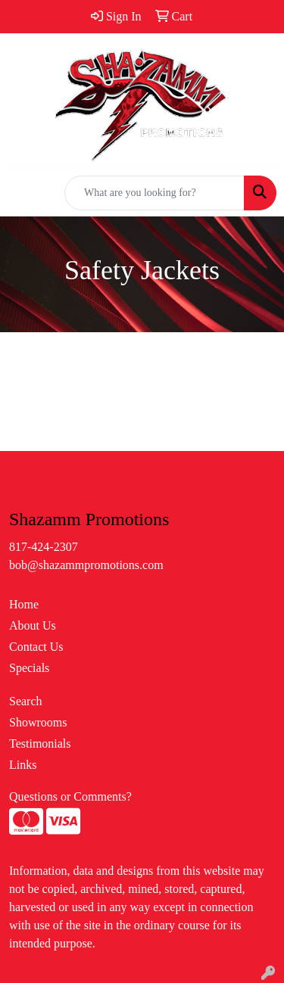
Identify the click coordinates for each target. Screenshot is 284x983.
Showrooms (38, 722)
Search (25, 701)
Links (22, 764)
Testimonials (40, 743)
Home (24, 604)
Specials (29, 667)
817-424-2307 (43, 546)
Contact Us (36, 646)
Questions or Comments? (70, 796)
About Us (32, 625)
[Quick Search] (154, 193)
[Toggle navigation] (23, 193)
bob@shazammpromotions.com (86, 564)
